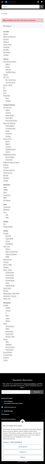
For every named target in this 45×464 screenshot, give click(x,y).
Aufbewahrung (7, 259)
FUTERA (5, 190)
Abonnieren (37, 392)
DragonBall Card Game (9, 154)
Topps (5, 187)
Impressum (6, 442)
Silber (7, 217)
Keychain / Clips (10, 336)
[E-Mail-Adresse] (15, 392)
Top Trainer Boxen (10, 82)
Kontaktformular (8, 411)
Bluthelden (6, 178)
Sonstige (5, 180)
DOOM (7, 257)
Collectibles (9, 344)
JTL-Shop (25, 461)
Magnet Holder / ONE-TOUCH (11, 293)
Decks (4, 93)
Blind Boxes (6, 209)
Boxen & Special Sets (11, 120)
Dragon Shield (9, 238)
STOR (7, 315)
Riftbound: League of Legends (11, 162)
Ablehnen (22, 457)
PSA (4, 224)
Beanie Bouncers (10, 326)
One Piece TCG (7, 107)
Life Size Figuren (10, 347)
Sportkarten (6, 47)
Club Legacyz (7, 200)
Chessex (8, 241)
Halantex (8, 321)
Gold (7, 214)
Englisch (8, 64)
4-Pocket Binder (10, 275)
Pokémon (5, 34)
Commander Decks (10, 128)
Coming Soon (6, 207)
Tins (4, 87)
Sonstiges (6, 55)
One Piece (6, 39)
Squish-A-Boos (9, 334)
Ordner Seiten (7, 288)
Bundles (8, 131)
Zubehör (8, 152)
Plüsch (7, 98)
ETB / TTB (6, 77)
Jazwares (8, 310)
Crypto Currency (7, 172)
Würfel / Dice (6, 298)
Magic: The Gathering (9, 36)
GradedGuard (9, 243)
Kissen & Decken (7, 352)
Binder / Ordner (7, 270)
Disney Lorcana (7, 44)
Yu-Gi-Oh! (6, 167)
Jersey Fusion (7, 195)
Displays (5, 74)
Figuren (5, 339)
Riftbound (6, 42)
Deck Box (5, 290)
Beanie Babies (9, 331)
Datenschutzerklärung (30, 383)
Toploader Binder (10, 285)
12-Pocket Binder (10, 280)
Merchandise (6, 52)
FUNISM (8, 308)
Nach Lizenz (6, 246)
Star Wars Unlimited (8, 170)
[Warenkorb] (42, 2)
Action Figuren (9, 349)
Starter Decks (9, 118)
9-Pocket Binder (10, 277)
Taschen (5, 360)
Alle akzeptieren (23, 446)
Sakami (8, 318)
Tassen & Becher (7, 355)
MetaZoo (5, 165)
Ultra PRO (6, 49)
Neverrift (5, 175)
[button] (38, 2)
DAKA (4, 197)
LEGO (7, 342)
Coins (4, 212)
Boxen (5, 90)
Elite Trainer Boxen (11, 80)
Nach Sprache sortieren (9, 61)
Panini (5, 192)
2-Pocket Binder (10, 272)
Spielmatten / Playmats (9, 296)
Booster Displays (10, 115)
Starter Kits (9, 133)
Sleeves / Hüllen (7, 264)
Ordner (7, 283)
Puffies (7, 328)
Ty (6, 313)
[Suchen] (20, 7)
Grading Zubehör (8, 226)
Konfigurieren (22, 452)
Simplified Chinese (11, 72)
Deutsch (8, 67)
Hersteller (5, 233)
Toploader (6, 267)
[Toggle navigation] (2, 1)
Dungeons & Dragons (11, 254)
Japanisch (8, 69)
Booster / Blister (7, 85)
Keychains (6, 357)
